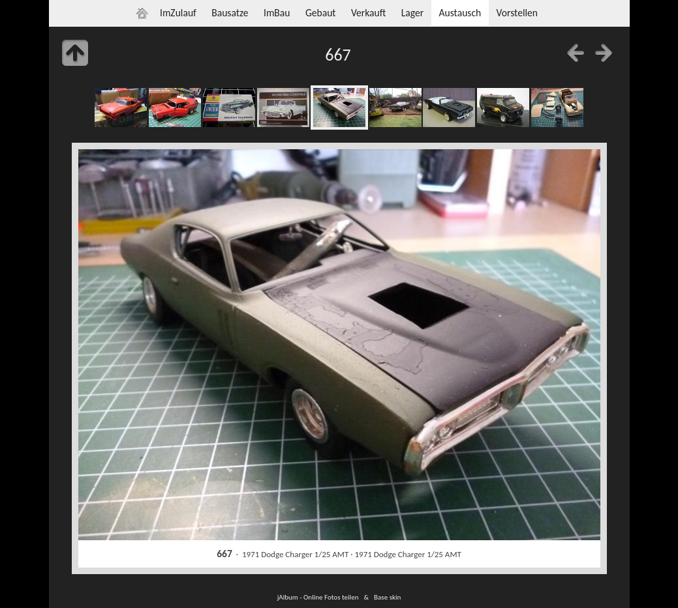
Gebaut (320, 13)
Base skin (387, 596)
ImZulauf (178, 13)
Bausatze (229, 13)
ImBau (277, 13)
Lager (412, 13)
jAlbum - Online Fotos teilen (318, 596)
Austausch (460, 13)
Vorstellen (517, 13)
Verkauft (368, 13)
